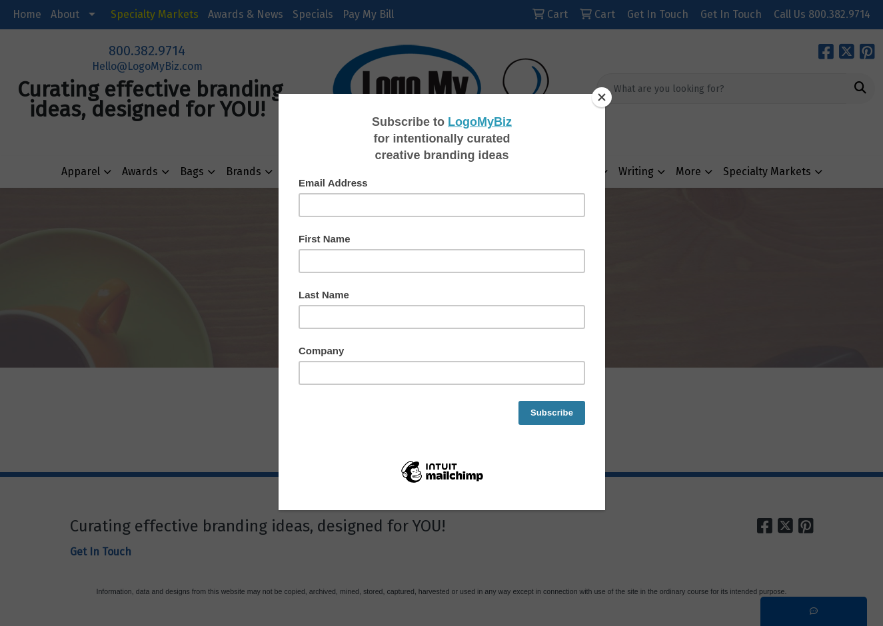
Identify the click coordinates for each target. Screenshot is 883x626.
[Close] (602, 97)
